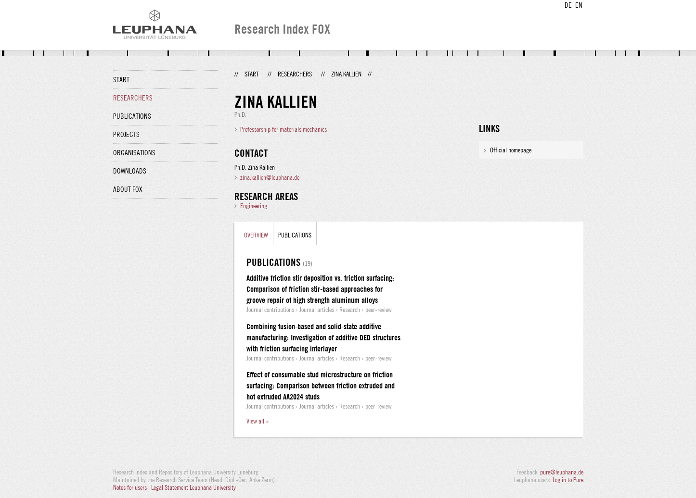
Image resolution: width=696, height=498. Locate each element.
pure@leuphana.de (561, 472)
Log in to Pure (568, 480)
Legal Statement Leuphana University (193, 487)
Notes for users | (132, 487)
